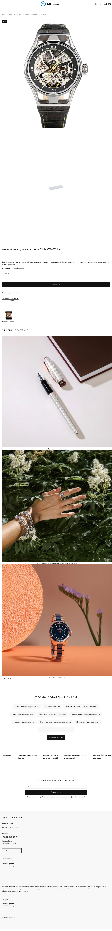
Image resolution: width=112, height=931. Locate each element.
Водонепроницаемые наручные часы (86, 714)
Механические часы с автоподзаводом (81, 706)
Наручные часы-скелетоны (24, 722)
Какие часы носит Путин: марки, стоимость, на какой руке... (57, 563)
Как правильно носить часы (57, 449)
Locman (9, 14)
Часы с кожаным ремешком (22, 714)
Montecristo (18, 14)
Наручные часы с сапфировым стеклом (55, 722)
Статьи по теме (15, 330)
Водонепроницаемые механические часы (56, 730)
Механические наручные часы (27, 706)
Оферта (5, 899)
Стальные (34, 14)
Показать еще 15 (56, 737)
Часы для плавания (52, 706)
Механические (44, 14)
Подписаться (56, 792)
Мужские (26, 14)
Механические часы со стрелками (52, 714)
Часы (3, 14)
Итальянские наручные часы (87, 722)
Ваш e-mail (5, 273)
